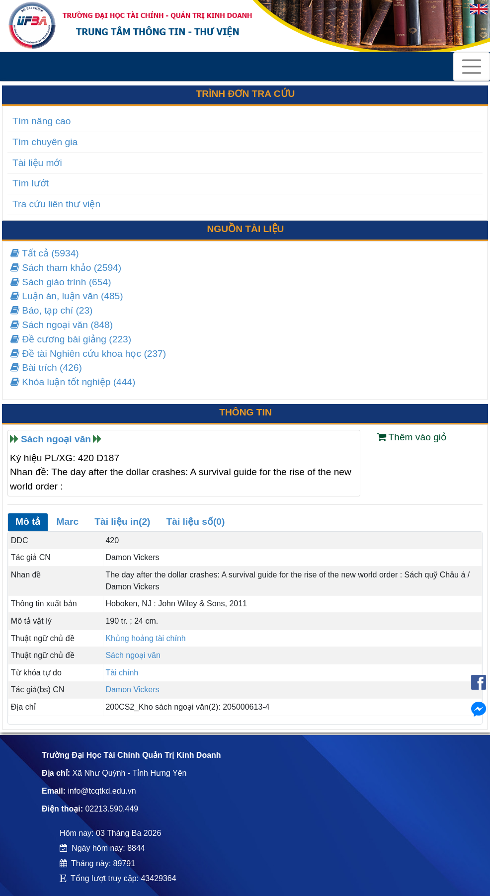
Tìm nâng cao (41, 121)
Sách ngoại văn (56, 439)
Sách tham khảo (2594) (65, 267)
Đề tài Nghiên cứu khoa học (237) (88, 353)
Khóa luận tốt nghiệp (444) (72, 382)
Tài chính (121, 672)
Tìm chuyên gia (45, 142)
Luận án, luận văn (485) (66, 296)
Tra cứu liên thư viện (56, 204)
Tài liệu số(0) (195, 521)
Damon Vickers (132, 689)
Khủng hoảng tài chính (145, 638)
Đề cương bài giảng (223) (70, 339)
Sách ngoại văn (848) (61, 325)
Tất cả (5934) (44, 253)
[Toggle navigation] (471, 66)
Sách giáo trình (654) (60, 282)
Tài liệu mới (37, 163)
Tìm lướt (30, 183)
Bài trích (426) (46, 367)
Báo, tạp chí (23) (51, 310)
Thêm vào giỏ (412, 437)
